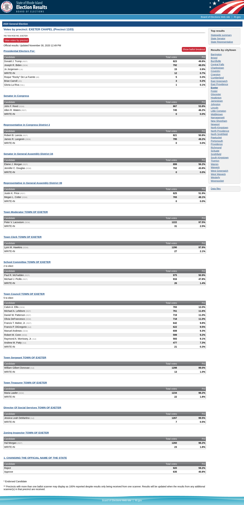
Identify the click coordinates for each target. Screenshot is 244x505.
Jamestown (217, 101)
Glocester (216, 94)
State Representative (222, 42)
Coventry (215, 71)
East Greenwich (219, 81)
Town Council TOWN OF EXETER (24, 293)
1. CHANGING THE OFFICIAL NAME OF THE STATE (35, 457)
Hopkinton (216, 97)
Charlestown (217, 67)
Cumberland (217, 77)
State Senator (218, 38)
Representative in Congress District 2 (27, 124)
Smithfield (216, 154)
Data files (216, 188)
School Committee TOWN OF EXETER (27, 262)
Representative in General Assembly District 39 (33, 183)
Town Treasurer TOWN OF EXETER (25, 382)
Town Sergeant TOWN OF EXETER (25, 357)
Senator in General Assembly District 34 (28, 153)
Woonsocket (217, 180)
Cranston (215, 74)
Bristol (214, 57)
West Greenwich (219, 170)
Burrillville (216, 61)
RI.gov (237, 17)
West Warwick (218, 174)
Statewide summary (221, 35)
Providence (217, 144)
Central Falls (217, 64)
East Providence (219, 84)
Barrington (216, 54)
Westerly (215, 177)
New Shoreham (219, 121)
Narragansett (218, 117)
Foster (214, 91)
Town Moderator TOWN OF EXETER (26, 212)
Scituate (215, 150)
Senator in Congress (16, 95)
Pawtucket (216, 137)
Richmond (216, 147)
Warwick (215, 167)
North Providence (220, 131)
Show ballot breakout (194, 49)
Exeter (214, 87)
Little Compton (218, 111)
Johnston (215, 104)
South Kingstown (220, 157)
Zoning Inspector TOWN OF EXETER (26, 432)
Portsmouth (217, 141)
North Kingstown (219, 127)
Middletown (217, 114)
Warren (214, 164)
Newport (215, 124)
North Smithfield (219, 134)
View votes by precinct (16, 40)
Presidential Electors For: (19, 51)
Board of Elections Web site (215, 17)
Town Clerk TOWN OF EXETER (23, 236)
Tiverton (215, 160)
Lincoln (214, 107)
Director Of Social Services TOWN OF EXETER (32, 407)
